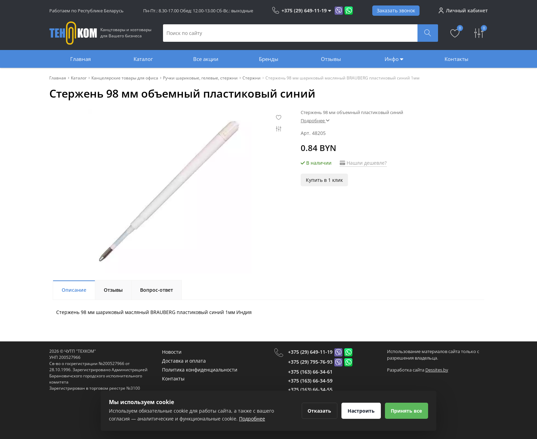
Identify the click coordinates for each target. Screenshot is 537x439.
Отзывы (331, 58)
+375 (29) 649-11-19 (310, 352)
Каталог (143, 58)
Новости (172, 352)
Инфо (394, 58)
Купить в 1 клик (324, 180)
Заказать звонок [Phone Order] (396, 10)
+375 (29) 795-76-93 (310, 362)
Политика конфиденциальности (199, 369)
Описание (74, 290)
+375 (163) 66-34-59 (310, 380)
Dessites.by (436, 370)
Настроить (359, 410)
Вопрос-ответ (156, 290)
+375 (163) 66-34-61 (310, 371)
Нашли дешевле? (363, 163)
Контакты (457, 58)
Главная (80, 58)
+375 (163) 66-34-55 (310, 389)
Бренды (268, 58)
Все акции (205, 58)
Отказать (317, 410)
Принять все (406, 410)
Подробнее (315, 120)
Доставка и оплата (184, 361)
